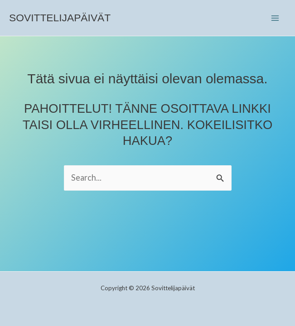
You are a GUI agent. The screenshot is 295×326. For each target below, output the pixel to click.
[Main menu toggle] (275, 18)
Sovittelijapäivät (60, 18)
